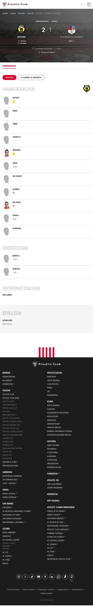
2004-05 (30, 13)
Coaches (6, 551)
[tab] (9, 77)
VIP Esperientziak (10, 480)
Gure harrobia (9, 534)
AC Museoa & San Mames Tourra (17, 512)
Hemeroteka (8, 384)
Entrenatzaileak (54, 469)
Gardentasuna (53, 424)
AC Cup (5, 554)
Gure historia (53, 446)
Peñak (49, 388)
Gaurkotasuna (9, 376)
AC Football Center (11, 542)
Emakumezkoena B (10, 405)
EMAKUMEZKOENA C (10, 415)
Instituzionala (53, 405)
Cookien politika (28, 592)
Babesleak (51, 420)
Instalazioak (53, 417)
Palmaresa (52, 450)
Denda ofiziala (9, 495)
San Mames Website (55, 520)
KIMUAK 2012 (7, 452)
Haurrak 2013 (8, 446)
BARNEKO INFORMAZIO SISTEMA (60, 432)
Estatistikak (52, 461)
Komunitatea (52, 395)
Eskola (6, 566)
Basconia (21, 13)
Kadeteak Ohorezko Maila (13, 432)
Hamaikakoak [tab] (9, 65)
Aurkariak (51, 457)
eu (83, 4)
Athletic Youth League (11, 419)
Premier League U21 (10, 408)
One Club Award (54, 485)
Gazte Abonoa (53, 380)
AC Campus (7, 558)
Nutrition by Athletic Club (59, 562)
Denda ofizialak (10, 498)
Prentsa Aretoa (54, 428)
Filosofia (51, 409)
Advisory (6, 548)
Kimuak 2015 (7, 459)
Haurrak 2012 (8, 439)
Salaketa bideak (46, 596)
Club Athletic (53, 384)
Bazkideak (51, 376)
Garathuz (7, 538)
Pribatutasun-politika (46, 592)
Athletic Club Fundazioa (58, 531)
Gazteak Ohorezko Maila (13, 422)
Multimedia (7, 380)
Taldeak (13, 13)
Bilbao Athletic (9, 402)
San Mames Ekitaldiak (12, 520)
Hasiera (5, 13)
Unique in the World (56, 513)
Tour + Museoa (9, 484)
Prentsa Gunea (13, 592)
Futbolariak (52, 453)
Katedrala (7, 509)
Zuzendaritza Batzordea (58, 413)
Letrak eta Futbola (55, 539)
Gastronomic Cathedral (14, 524)
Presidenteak (53, 465)
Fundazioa (52, 475)
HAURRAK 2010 (8, 442)
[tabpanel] (46, 204)
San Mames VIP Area (11, 516)
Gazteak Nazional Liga (11, 425)
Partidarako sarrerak (13, 477)
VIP (48, 391)
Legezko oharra (63, 592)
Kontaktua (52, 495)
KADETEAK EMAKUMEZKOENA (13, 436)
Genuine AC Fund (10, 463)
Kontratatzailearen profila (59, 436)
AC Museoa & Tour (55, 524)
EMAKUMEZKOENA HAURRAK (13, 449)
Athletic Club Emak (11, 398)
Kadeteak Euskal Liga (11, 429)
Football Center (9, 545)
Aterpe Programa (55, 489)
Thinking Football (55, 535)
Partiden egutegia (10, 466)
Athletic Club (8, 394)
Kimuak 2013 (7, 456)
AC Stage (6, 562)
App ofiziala (53, 502)
